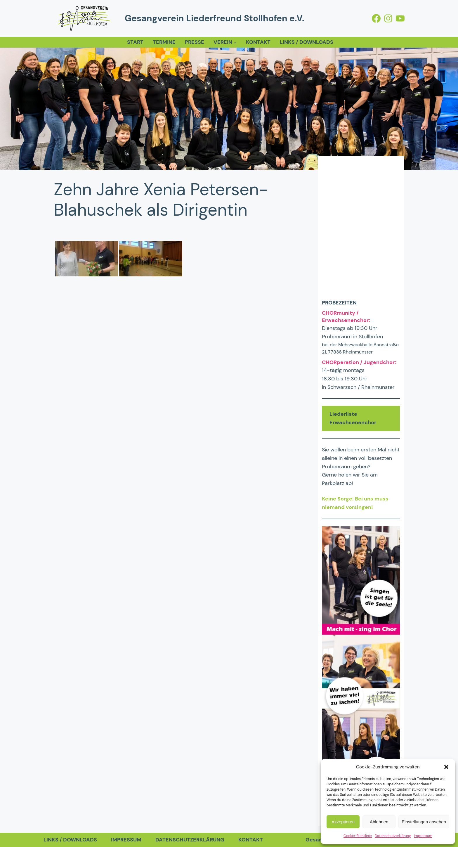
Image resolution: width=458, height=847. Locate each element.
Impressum (423, 836)
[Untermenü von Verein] (235, 42)
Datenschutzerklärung (393, 836)
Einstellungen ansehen (424, 821)
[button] (446, 767)
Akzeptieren (343, 821)
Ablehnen (379, 821)
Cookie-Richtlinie (358, 836)
